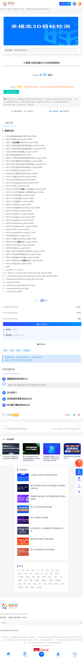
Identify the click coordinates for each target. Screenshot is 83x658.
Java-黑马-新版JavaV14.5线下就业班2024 (66, 429)
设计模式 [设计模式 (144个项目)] (56, 583)
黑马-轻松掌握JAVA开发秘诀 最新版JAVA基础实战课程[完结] (31, 458)
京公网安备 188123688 (53, 643)
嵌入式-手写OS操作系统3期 (41, 507)
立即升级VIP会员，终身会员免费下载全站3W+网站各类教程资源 (50, 87)
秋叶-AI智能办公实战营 (39, 517)
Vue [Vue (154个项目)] (46, 573)
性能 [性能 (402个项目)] (31, 580)
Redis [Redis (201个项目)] (26, 573)
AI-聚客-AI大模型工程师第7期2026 (44, 475)
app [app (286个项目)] (28, 570)
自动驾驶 (15, 142)
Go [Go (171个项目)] (42, 570)
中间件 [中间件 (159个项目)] (56, 573)
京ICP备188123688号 (36, 643)
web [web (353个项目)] (51, 573)
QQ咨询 (41, 344)
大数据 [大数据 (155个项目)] (44, 577)
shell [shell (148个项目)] (31, 573)
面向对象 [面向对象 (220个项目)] (20, 587)
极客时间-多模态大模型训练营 (42, 539)
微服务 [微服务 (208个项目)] (20, 580)
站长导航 (47, 645)
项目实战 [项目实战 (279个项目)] (39, 587)
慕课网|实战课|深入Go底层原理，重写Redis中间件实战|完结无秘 (51, 458)
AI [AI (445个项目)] (18, 570)
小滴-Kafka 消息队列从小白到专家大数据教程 (10, 457)
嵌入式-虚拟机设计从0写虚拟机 (43, 549)
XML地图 (37, 645)
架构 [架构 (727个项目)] (19, 583)
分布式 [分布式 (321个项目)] (27, 577)
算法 (19, 242)
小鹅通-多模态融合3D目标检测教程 (21, 360)
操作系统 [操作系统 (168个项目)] (37, 580)
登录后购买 (42, 324)
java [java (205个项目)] (52, 570)
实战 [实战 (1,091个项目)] (49, 577)
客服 (79, 479)
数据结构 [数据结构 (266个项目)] (58, 580)
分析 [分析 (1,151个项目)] (33, 577)
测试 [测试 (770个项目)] (24, 583)
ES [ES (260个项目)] (38, 570)
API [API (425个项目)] (23, 570)
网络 (24, 260)
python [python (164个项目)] (20, 573)
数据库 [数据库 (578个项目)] (51, 580)
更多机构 (17, 9)
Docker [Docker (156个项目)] (33, 570)
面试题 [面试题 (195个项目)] (32, 587)
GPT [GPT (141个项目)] (47, 570)
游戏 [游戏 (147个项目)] (29, 583)
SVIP (79, 463)
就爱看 (10, 9)
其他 (22, 9)
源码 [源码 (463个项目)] (35, 583)
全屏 (79, 486)
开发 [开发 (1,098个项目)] (61, 577)
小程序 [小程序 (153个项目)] (55, 577)
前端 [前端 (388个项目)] (38, 577)
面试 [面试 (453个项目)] (27, 587)
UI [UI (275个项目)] (41, 573)
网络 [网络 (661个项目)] (50, 583)
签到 (79, 472)
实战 (23, 189)
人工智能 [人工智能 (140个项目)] (20, 577)
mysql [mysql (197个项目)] (57, 570)
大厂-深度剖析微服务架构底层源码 (14, 429)
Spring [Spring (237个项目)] (36, 573)
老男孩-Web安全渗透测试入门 (72, 457)
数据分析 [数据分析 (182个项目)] (44, 580)
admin (9, 414)
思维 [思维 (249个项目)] (26, 580)
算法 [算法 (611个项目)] (45, 583)
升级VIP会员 (11, 92)
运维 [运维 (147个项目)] (62, 583)
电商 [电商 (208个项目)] (40, 583)
